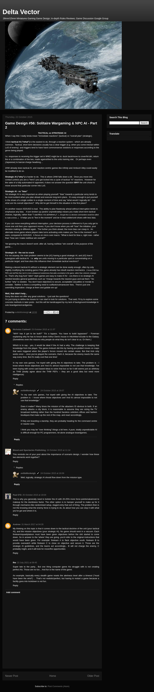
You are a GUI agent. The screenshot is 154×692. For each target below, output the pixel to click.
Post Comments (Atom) (58, 686)
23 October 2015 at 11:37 (43, 329)
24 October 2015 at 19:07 (52, 390)
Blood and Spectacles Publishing (29, 450)
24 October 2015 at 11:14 (58, 450)
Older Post (93, 676)
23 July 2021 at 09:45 (27, 562)
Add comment (13, 592)
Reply (15, 378)
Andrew (17, 524)
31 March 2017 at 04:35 (32, 524)
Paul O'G (17, 495)
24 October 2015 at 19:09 (52, 473)
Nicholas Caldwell (22, 329)
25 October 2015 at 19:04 (34, 495)
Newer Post (11, 676)
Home (52, 676)
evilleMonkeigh (28, 390)
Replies (19, 385)
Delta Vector (21, 11)
